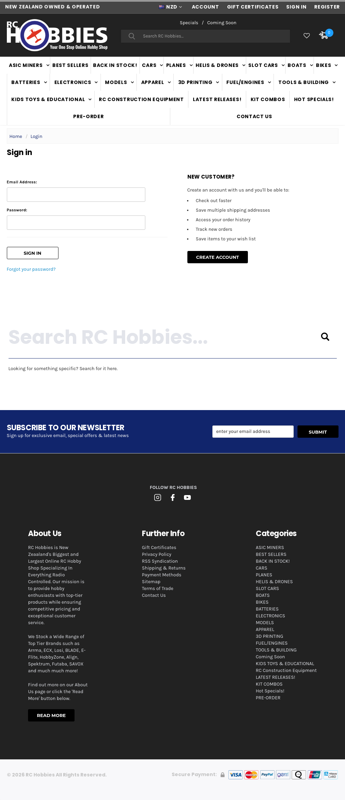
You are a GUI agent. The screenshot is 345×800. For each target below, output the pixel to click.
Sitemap (151, 582)
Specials (189, 23)
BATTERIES (25, 82)
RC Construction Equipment (141, 99)
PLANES (176, 65)
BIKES (323, 65)
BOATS (297, 65)
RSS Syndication (160, 561)
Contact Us (254, 116)
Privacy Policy (156, 554)
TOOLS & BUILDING (303, 82)
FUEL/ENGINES (245, 82)
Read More (51, 715)
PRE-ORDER (88, 116)
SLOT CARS (263, 65)
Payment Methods (161, 575)
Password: (17, 210)
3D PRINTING (195, 82)
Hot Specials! (314, 99)
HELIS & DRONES (217, 65)
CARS (149, 65)
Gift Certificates (159, 547)
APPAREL (152, 82)
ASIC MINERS (26, 65)
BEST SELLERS (70, 65)
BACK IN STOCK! (115, 65)
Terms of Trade (157, 588)
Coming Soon (221, 23)
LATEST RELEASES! (217, 99)
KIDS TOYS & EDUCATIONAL (48, 99)
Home (16, 136)
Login (36, 136)
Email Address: (22, 182)
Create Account (217, 257)
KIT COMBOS (268, 99)
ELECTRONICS (72, 82)
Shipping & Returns (164, 568)
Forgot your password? (31, 269)
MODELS (116, 82)
